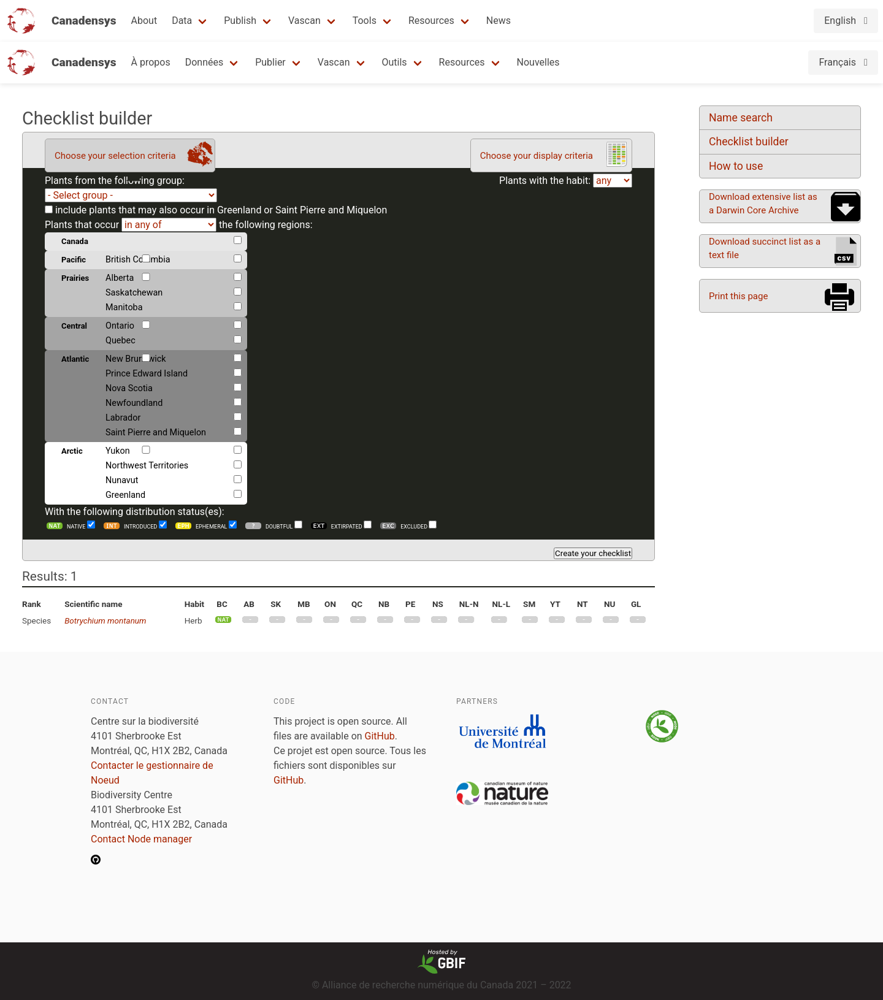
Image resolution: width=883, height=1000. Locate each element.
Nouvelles (538, 62)
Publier (270, 62)
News (498, 20)
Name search (741, 118)
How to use (736, 166)
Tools (365, 20)
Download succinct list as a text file (764, 248)
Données (204, 62)
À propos (150, 62)
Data (182, 20)
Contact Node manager (141, 839)
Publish (240, 20)
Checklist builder (749, 141)
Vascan (304, 20)
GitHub (380, 736)
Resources (431, 20)
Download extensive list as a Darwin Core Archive (763, 203)
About (144, 20)
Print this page (738, 296)
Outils (394, 62)
